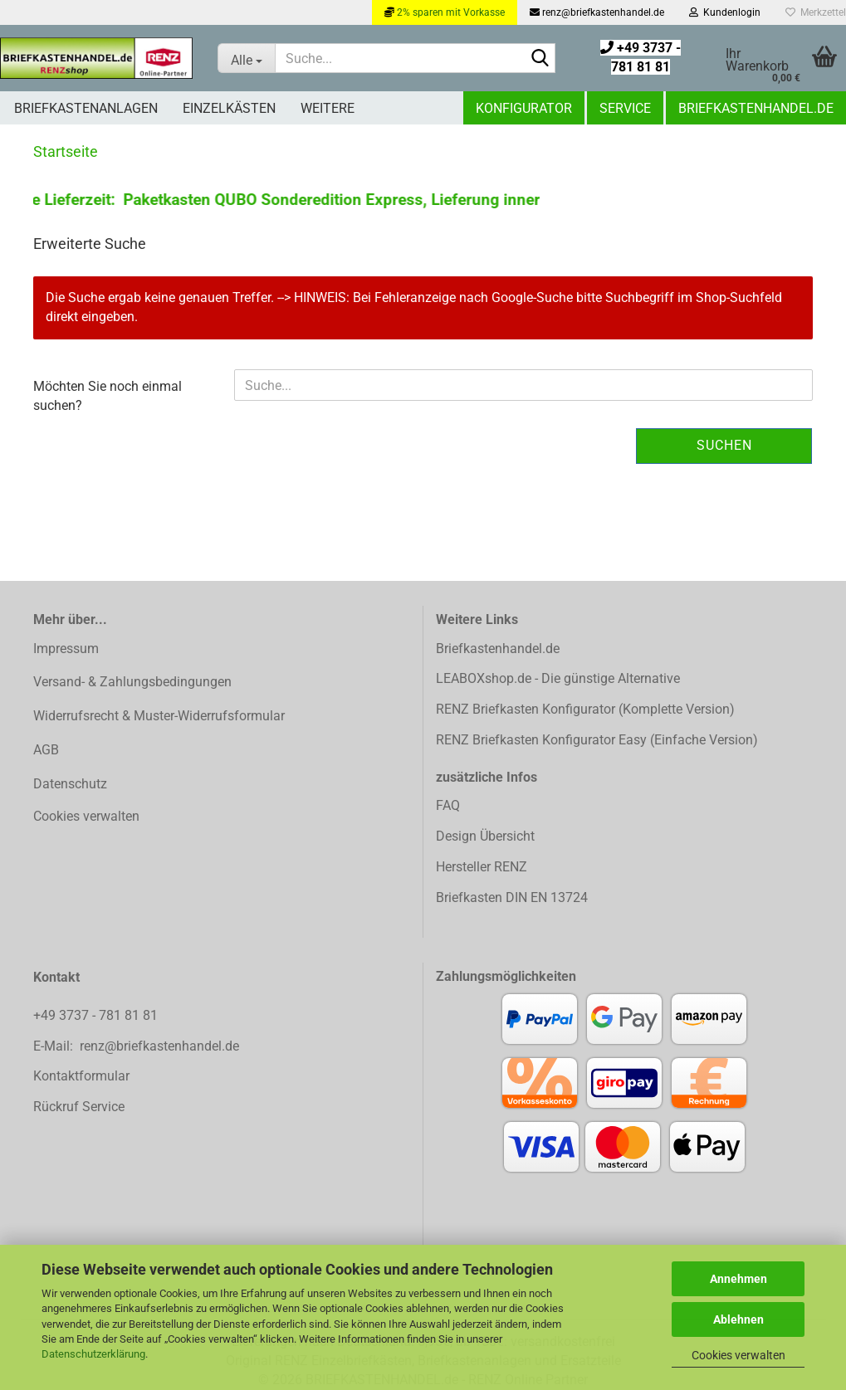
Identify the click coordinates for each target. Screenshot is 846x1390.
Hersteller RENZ (481, 867)
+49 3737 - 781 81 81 (97, 1015)
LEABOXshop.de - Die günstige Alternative (558, 678)
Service (625, 108)
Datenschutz (70, 784)
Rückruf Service (79, 1106)
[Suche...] (246, 58)
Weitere (328, 108)
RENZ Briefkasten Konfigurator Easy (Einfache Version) (597, 740)
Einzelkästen (229, 108)
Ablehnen (738, 1319)
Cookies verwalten (738, 1355)
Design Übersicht (485, 836)
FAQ (448, 805)
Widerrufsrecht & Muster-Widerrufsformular (159, 716)
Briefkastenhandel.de (756, 108)
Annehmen (738, 1278)
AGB (46, 750)
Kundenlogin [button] (724, 12)
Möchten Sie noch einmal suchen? (107, 395)
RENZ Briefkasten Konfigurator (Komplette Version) (585, 709)
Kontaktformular (81, 1076)
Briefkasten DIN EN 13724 (512, 897)
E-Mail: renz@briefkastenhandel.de (136, 1046)
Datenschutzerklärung (93, 1354)
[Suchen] (539, 59)
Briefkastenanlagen (86, 108)
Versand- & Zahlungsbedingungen (132, 682)
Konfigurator (524, 108)
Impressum (66, 648)
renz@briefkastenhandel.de (597, 12)
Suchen (724, 445)
